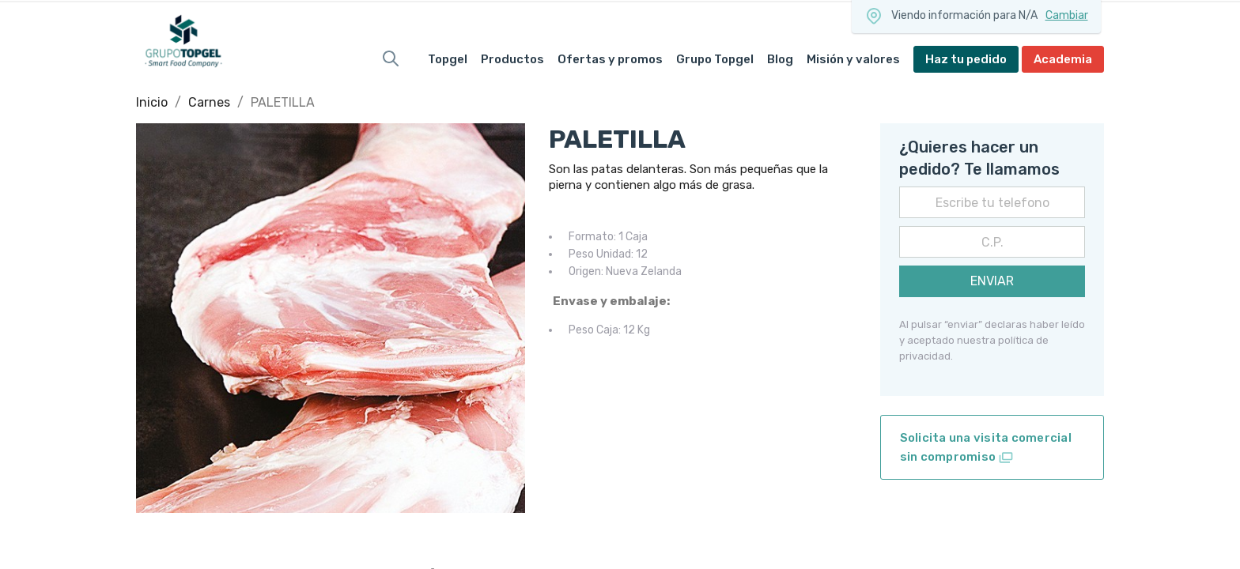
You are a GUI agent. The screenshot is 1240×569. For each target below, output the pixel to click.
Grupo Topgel (715, 59)
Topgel (447, 59)
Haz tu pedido (966, 59)
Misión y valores (853, 59)
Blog (780, 59)
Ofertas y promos (610, 59)
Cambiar (1066, 15)
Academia (1063, 59)
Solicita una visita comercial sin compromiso (986, 448)
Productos (512, 59)
